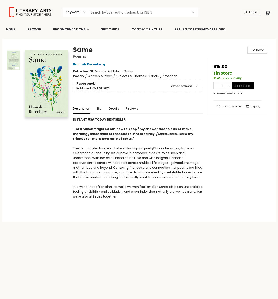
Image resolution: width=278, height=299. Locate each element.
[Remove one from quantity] (216, 85)
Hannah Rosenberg (89, 64)
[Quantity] (222, 85)
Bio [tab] (99, 108)
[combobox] (75, 12)
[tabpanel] (138, 164)
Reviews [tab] (132, 108)
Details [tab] (114, 108)
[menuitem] (10, 29)
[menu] (139, 29)
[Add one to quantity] (228, 85)
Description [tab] (81, 108)
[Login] (250, 12)
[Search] (193, 12)
